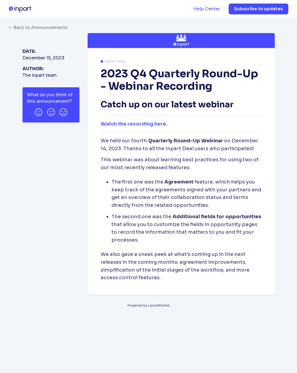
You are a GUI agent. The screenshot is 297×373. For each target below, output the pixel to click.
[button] (38, 111)
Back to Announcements (38, 27)
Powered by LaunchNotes (148, 305)
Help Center (206, 9)
